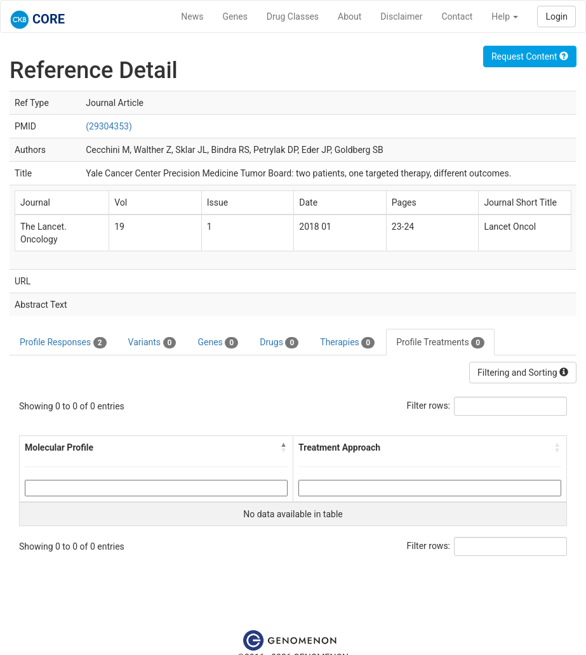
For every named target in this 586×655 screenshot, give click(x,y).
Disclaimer (401, 16)
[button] (284, 447)
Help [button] (504, 16)
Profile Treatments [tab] (440, 342)
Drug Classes (293, 16)
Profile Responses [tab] (63, 342)
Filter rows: (429, 405)
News (192, 16)
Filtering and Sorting (522, 372)
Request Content (529, 56)
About (349, 16)
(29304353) (109, 126)
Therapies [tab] (347, 342)
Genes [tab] (217, 342)
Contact (456, 16)
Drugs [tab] (279, 342)
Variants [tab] (152, 342)
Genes (235, 16)
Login (556, 16)
